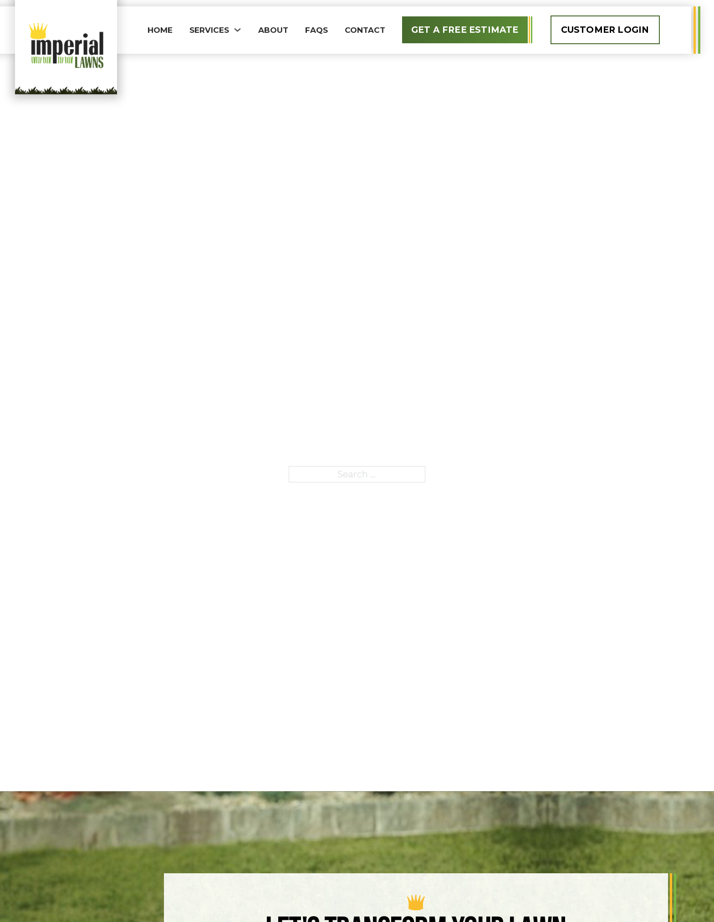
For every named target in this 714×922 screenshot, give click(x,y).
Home (160, 30)
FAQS (316, 30)
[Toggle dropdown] (237, 30)
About (273, 30)
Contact (365, 30)
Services (209, 30)
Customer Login (605, 30)
